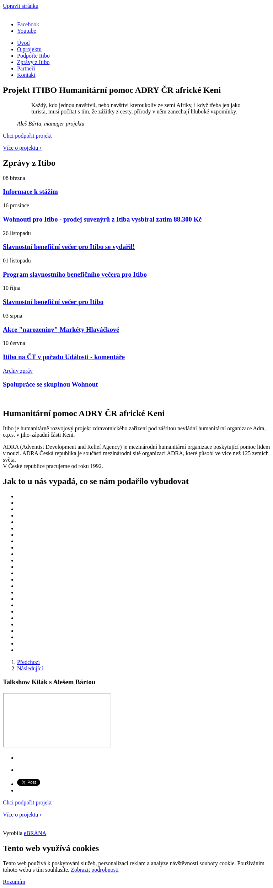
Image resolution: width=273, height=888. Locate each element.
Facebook (28, 24)
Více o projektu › (22, 148)
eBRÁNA (35, 833)
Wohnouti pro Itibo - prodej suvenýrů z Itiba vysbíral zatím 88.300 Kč (102, 219)
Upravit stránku (20, 6)
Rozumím (14, 882)
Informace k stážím (30, 191)
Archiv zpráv (18, 371)
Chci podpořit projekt (27, 136)
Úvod (23, 43)
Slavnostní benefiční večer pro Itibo (53, 301)
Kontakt (26, 75)
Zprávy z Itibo (33, 62)
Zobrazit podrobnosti (95, 870)
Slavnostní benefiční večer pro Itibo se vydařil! (69, 246)
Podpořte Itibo (33, 56)
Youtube (26, 31)
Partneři (26, 68)
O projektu (29, 49)
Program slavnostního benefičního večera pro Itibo (75, 274)
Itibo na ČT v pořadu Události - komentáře (64, 357)
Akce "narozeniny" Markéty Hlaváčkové (61, 329)
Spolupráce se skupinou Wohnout (50, 384)
